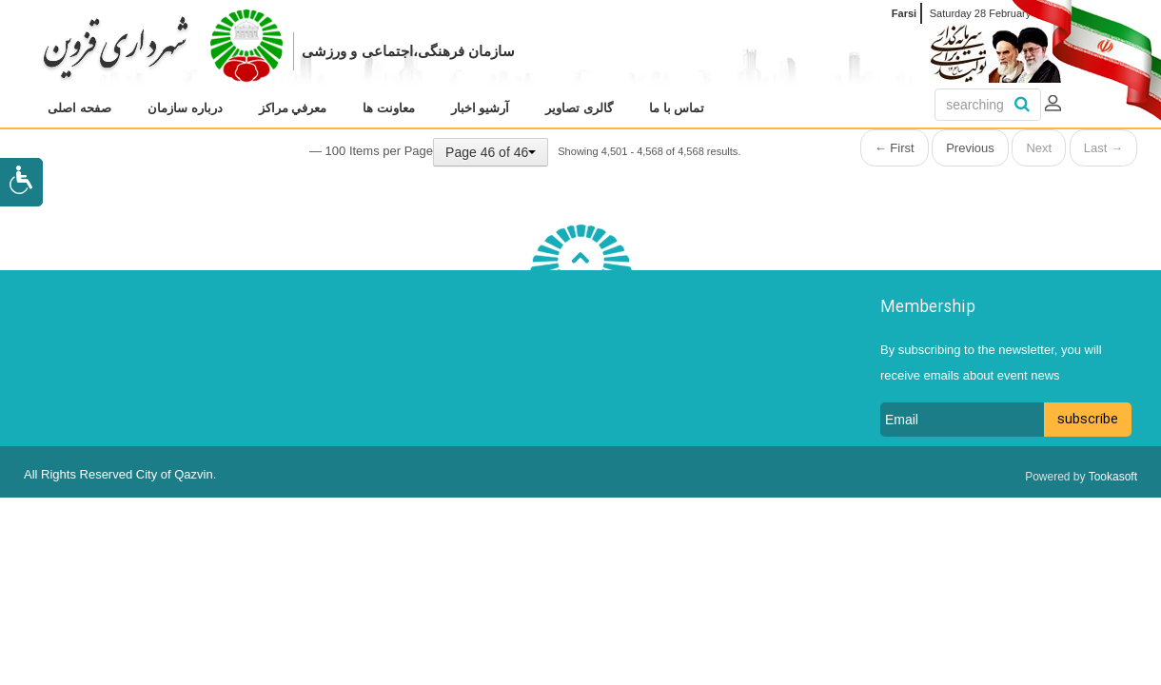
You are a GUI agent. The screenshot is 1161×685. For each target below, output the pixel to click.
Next (1039, 148)
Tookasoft (1113, 476)
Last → (1103, 148)
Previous (970, 148)
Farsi (904, 13)
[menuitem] (79, 108)
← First (895, 148)
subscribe (1087, 419)
